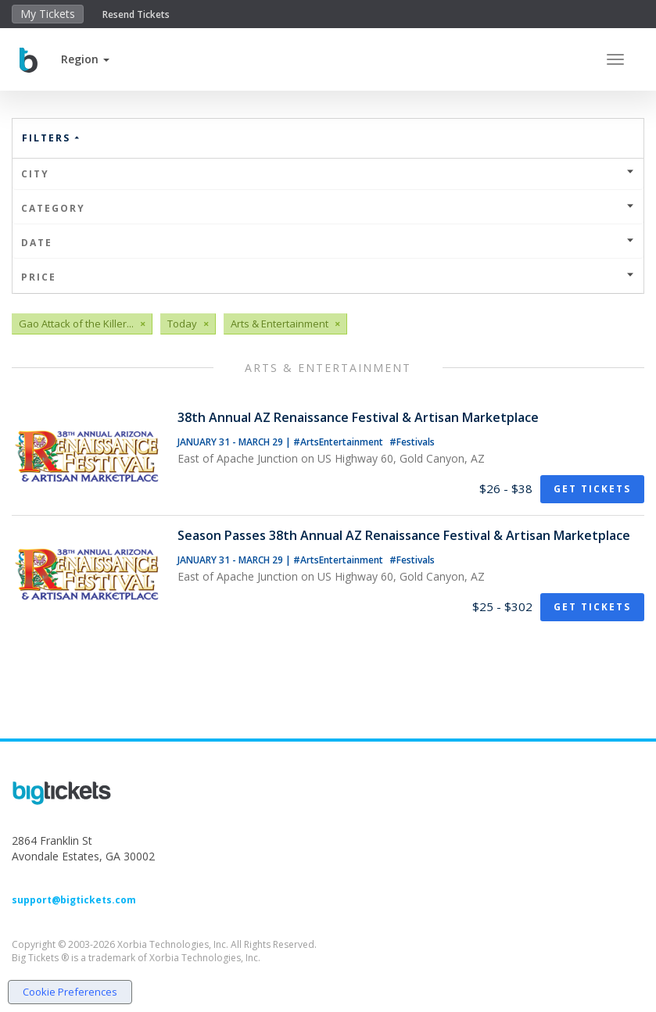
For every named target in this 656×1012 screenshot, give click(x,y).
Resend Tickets (136, 14)
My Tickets (47, 13)
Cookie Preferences (70, 992)
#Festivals (412, 442)
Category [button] (328, 208)
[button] (85, 59)
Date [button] (328, 242)
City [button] (328, 174)
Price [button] (328, 277)
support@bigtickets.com (74, 900)
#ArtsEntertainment (339, 442)
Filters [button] (51, 138)
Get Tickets (592, 488)
